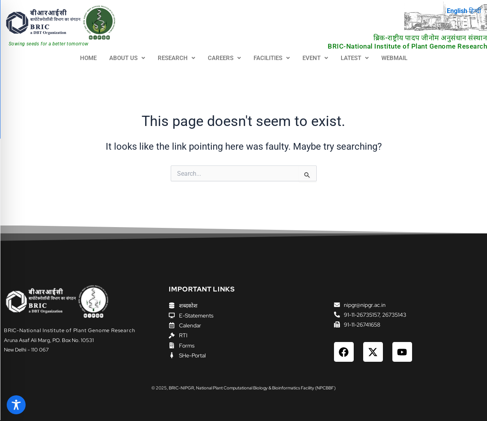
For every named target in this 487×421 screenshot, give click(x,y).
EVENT (315, 58)
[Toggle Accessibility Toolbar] (16, 405)
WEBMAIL (394, 58)
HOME (88, 58)
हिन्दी (475, 11)
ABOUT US (127, 58)
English (457, 11)
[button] (127, 58)
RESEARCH (176, 58)
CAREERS (224, 58)
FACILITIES (272, 58)
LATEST (355, 58)
